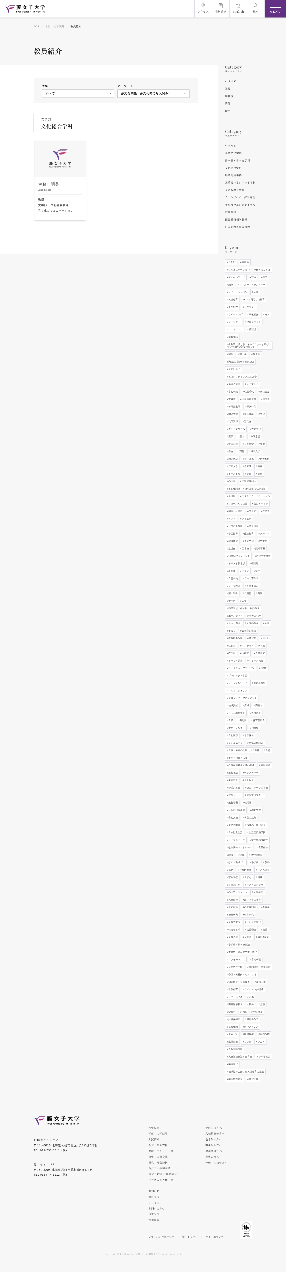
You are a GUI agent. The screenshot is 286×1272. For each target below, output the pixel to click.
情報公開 (154, 1214)
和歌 (262, 444)
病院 (244, 1011)
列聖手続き (252, 586)
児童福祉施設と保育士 (240, 1056)
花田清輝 (233, 421)
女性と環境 (234, 623)
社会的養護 (245, 869)
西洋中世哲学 (263, 556)
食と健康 (233, 735)
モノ (267, 314)
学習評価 (253, 1079)
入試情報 (154, 1139)
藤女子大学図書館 (160, 1168)
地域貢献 (233, 705)
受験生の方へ (214, 1127)
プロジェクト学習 (237, 675)
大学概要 (154, 1127)
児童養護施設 (235, 1049)
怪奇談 (247, 466)
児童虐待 (233, 899)
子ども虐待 (263, 869)
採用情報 (154, 1220)
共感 (264, 277)
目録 (251, 1004)
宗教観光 (253, 314)
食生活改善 (256, 855)
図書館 (245, 548)
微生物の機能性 (259, 840)
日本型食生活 (235, 832)
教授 (228, 88)
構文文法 (233, 817)
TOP (36, 26)
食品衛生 (263, 847)
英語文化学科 (233, 153)
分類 (262, 1004)
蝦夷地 (254, 563)
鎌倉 (230, 451)
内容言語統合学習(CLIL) (241, 361)
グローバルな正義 (237, 503)
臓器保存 (264, 1034)
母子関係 (249, 458)
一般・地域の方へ (217, 1162)
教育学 (266, 907)
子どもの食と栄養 (237, 757)
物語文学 (233, 414)
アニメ (261, 1041)
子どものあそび (254, 884)
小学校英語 (264, 1056)
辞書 (248, 473)
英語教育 (233, 299)
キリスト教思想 (236, 563)
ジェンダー (234, 322)
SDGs (263, 668)
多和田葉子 (234, 369)
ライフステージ (236, 840)
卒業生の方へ (214, 1145)
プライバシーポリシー (162, 1237)
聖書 (259, 466)
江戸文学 (233, 466)
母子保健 (249, 735)
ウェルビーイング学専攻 (240, 197)
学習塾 (252, 638)
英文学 (243, 354)
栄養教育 (233, 780)
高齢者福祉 (259, 683)
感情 (259, 473)
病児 (264, 929)
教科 (267, 862)
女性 (267, 623)
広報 (246, 705)
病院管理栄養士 (254, 795)
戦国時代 (249, 391)
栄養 (244, 600)
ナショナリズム (236, 429)
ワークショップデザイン (241, 668)
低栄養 (247, 802)
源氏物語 (249, 414)
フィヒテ (246, 518)
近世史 (231, 548)
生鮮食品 (257, 1011)
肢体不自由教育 (252, 899)
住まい (266, 638)
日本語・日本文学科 (237, 160)
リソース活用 (235, 997)
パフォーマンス (236, 959)
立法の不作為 (251, 578)
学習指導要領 (235, 1079)
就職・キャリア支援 (161, 1151)
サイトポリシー (215, 1237)
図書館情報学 (235, 1004)
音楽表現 (256, 959)
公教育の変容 (248, 630)
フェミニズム (235, 329)
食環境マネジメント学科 (240, 182)
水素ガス (233, 1034)
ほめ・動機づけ (236, 862)
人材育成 (260, 653)
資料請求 (154, 1197)
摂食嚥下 (256, 713)
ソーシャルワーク (237, 683)
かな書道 (264, 391)
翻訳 (230, 354)
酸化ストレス (251, 1026)
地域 (230, 855)
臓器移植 (249, 1034)
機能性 (243, 720)
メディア (264, 533)
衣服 (262, 645)
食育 (267, 750)
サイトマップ (190, 1237)
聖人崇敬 (233, 593)
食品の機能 (234, 825)
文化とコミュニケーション (255, 496)
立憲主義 (233, 578)
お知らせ (154, 1191)
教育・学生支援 (158, 1145)
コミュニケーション (239, 269)
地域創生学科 (233, 175)
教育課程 (253, 526)
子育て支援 (234, 922)
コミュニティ (235, 742)
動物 (230, 284)
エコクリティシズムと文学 (242, 376)
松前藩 (231, 571)
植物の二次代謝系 (256, 825)
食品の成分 (250, 817)
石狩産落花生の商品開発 (241, 765)
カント (231, 518)
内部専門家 (250, 907)
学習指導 (233, 533)
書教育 (231, 399)
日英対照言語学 (236, 810)
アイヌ (245, 571)
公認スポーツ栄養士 (257, 787)
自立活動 (233, 907)
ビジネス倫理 (235, 526)
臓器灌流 (233, 1041)
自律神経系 (234, 884)
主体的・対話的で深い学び (242, 952)
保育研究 (249, 914)
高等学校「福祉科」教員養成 (243, 608)
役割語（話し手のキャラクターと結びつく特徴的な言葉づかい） (248, 345)
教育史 (252, 511)
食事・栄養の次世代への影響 (243, 750)
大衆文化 (256, 429)
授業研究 (233, 914)
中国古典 (233, 444)
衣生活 (231, 653)
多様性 (231, 496)
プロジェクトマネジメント (242, 698)
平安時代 (251, 406)
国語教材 (233, 458)
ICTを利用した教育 (254, 299)
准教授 (229, 96)
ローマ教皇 (234, 586)
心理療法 (258, 892)
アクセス (154, 1203)
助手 (228, 111)
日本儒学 (249, 444)
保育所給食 (258, 720)
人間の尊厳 (252, 623)
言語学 (245, 262)
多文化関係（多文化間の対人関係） (247, 488)
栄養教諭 (233, 772)
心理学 (231, 481)
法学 (257, 571)
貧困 (253, 277)
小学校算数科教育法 (239, 944)
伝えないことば (236, 277)
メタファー (250, 307)
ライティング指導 (253, 989)
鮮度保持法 (234, 1019)
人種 (255, 292)
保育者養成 (234, 929)
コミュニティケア (237, 690)
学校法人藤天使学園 (161, 1180)
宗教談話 (233, 337)
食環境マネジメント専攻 (240, 204)
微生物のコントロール (240, 847)
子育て (231, 630)
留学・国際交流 (158, 1156)
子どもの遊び (253, 922)
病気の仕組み (255, 742)
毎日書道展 (234, 406)
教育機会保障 (235, 638)
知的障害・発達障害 (259, 967)
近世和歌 (264, 458)
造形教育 (233, 989)
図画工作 (260, 982)
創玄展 (266, 399)
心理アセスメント (237, 892)
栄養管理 (233, 802)
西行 (241, 451)
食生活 (231, 600)
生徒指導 (249, 533)
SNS (251, 997)
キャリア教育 (255, 660)
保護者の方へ (214, 1151)
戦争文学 (255, 451)
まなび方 (233, 307)
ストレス (249, 780)
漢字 (230, 436)
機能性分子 (252, 1019)
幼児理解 (251, 929)
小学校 (254, 862)
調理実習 (265, 765)
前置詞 (252, 329)
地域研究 (233, 541)
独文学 (256, 354)
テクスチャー (251, 772)
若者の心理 (254, 615)
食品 (230, 720)
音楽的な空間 (235, 967)
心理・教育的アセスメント (242, 974)
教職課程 (230, 212)
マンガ (247, 1041)
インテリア (247, 645)
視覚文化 (249, 541)
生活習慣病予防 (257, 832)
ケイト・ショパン (237, 292)
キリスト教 (234, 473)
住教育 (231, 645)
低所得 (247, 593)
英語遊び (233, 1064)
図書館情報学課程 (236, 219)
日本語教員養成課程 (237, 226)
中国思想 (255, 436)
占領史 (266, 511)
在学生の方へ (214, 1139)
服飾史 (245, 653)
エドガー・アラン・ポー (252, 284)
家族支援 (233, 877)
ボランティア (235, 615)
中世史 (263, 541)
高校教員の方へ (215, 1133)
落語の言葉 (234, 384)
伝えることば (262, 269)
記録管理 (260, 548)
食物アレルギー (236, 727)
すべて (232, 81)
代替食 (254, 727)
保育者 (247, 937)
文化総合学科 (233, 167)
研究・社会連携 (158, 1162)
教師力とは (263, 937)
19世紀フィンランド (239, 556)
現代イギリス (253, 322)
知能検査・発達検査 (239, 982)
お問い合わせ (157, 1208)
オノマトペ (252, 384)
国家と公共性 (235, 511)
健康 (259, 877)
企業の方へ (212, 1156)
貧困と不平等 (260, 503)
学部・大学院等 (55, 26)
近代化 (247, 421)
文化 (262, 414)
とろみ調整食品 (236, 713)
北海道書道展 (248, 399)
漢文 (241, 436)
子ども (247, 877)
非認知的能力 (248, 481)
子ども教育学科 (234, 190)
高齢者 (258, 705)
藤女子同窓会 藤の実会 (163, 1174)
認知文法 (256, 810)
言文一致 (233, 391)
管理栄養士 (234, 787)
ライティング (235, 314)
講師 (228, 103)
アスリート (234, 795)
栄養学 (231, 1011)
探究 (230, 869)
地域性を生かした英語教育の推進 (246, 1071)
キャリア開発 (235, 660)
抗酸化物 (233, 1026)
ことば (231, 262)
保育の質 (233, 937)
